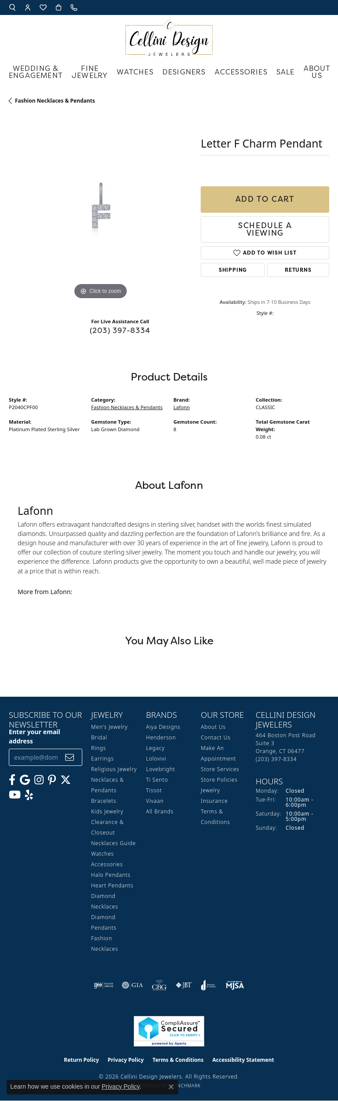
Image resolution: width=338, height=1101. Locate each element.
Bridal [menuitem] (99, 737)
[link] (74, 7)
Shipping (233, 269)
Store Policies (219, 779)
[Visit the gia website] (132, 985)
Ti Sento (157, 779)
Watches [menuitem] (102, 853)
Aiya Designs (163, 727)
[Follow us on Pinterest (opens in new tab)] (52, 780)
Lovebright (160, 769)
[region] (100, 209)
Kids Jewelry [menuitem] (107, 811)
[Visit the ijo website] (104, 985)
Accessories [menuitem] (107, 864)
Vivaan (155, 801)
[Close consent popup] (171, 1087)
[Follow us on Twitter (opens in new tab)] (65, 780)
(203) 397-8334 (120, 330)
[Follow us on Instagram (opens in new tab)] (39, 780)
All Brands (159, 811)
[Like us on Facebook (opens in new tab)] (12, 780)
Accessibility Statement (243, 1060)
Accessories (241, 72)
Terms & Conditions (178, 1060)
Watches (135, 72)
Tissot (154, 790)
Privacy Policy (126, 1060)
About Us (317, 71)
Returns (298, 269)
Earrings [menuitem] (102, 758)
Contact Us (215, 737)
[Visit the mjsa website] (234, 985)
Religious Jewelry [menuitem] (114, 769)
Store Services (220, 769)
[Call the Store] (276, 759)
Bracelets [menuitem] (103, 801)
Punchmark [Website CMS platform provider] (186, 1086)
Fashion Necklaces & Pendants (55, 100)
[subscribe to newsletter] (70, 757)
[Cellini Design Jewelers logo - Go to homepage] (169, 35)
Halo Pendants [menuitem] (111, 875)
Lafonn (181, 407)
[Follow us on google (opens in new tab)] (25, 780)
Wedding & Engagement (36, 71)
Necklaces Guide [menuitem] (113, 843)
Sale (285, 72)
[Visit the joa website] (209, 985)
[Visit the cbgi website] (159, 985)
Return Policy (81, 1060)
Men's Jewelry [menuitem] (109, 727)
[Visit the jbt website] (184, 985)
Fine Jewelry (90, 71)
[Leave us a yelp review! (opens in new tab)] (29, 795)
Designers (184, 72)
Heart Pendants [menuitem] (112, 885)
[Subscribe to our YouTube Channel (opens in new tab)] (15, 795)
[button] (12, 7)
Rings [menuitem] (98, 748)
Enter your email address (34, 736)
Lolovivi (156, 758)
